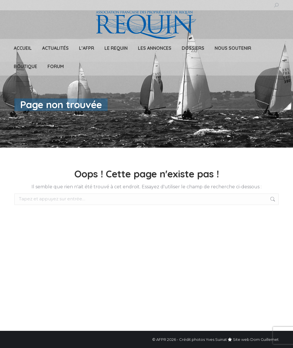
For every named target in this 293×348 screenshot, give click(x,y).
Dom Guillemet (264, 339)
